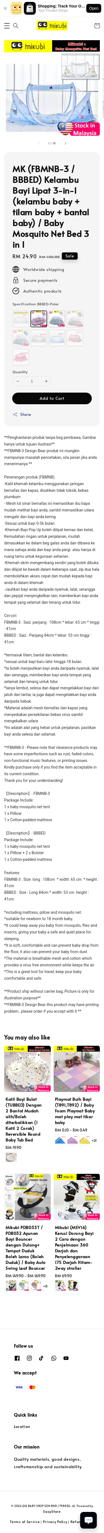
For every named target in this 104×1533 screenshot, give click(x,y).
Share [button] (21, 414)
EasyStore (51, 1511)
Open (93, 8)
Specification (35, 303)
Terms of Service (25, 1521)
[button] (7, 26)
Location (22, 1426)
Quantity (19, 371)
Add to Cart (52, 398)
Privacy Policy (55, 1521)
